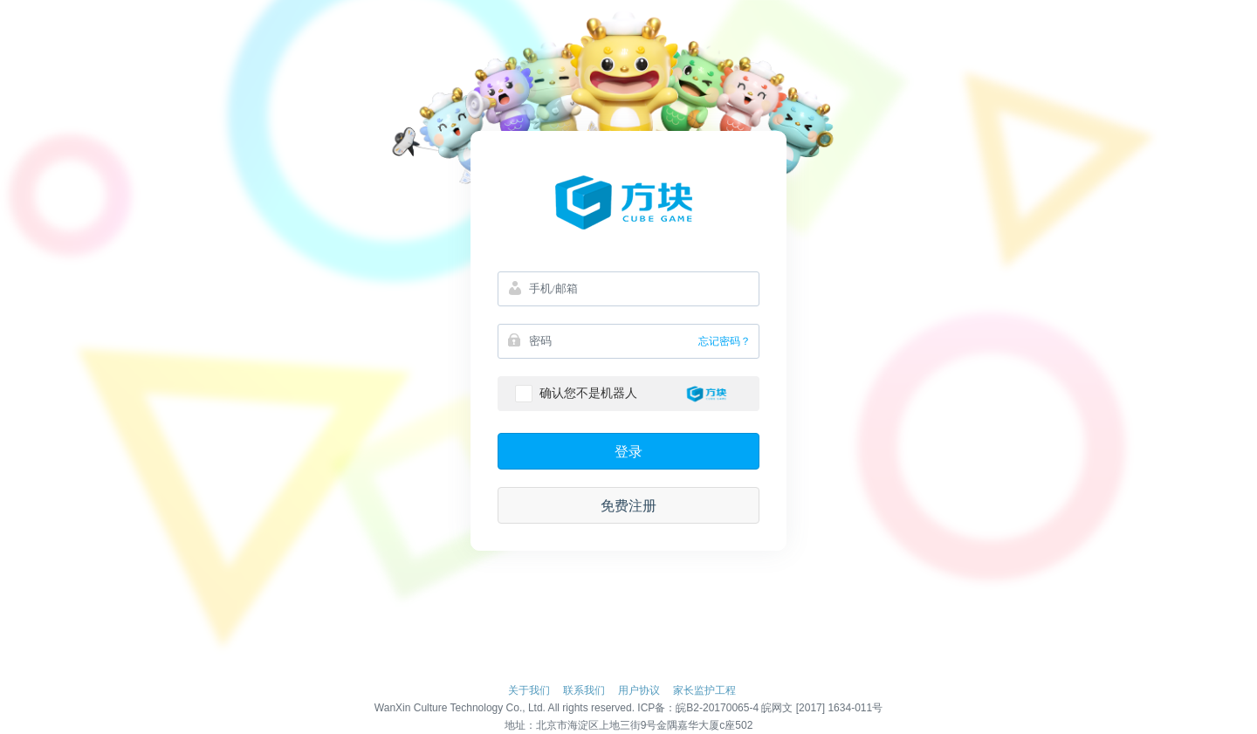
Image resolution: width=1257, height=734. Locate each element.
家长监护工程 (704, 690)
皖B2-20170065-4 (717, 708)
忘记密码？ (724, 341)
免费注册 (628, 505)
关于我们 (529, 690)
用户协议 (639, 690)
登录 (628, 451)
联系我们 (584, 690)
